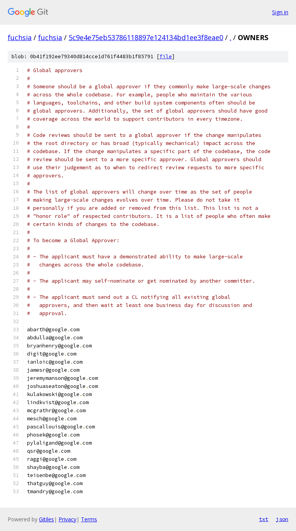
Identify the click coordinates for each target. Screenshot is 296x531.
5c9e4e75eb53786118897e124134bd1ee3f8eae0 (146, 37)
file (166, 56)
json (282, 519)
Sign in (280, 12)
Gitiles (46, 519)
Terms (89, 519)
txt (263, 519)
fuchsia (20, 37)
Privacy (67, 519)
